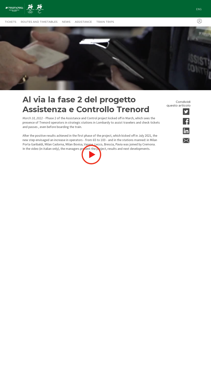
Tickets (10, 21)
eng (199, 9)
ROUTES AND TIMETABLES (39, 21)
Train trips (105, 21)
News (66, 21)
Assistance (83, 21)
